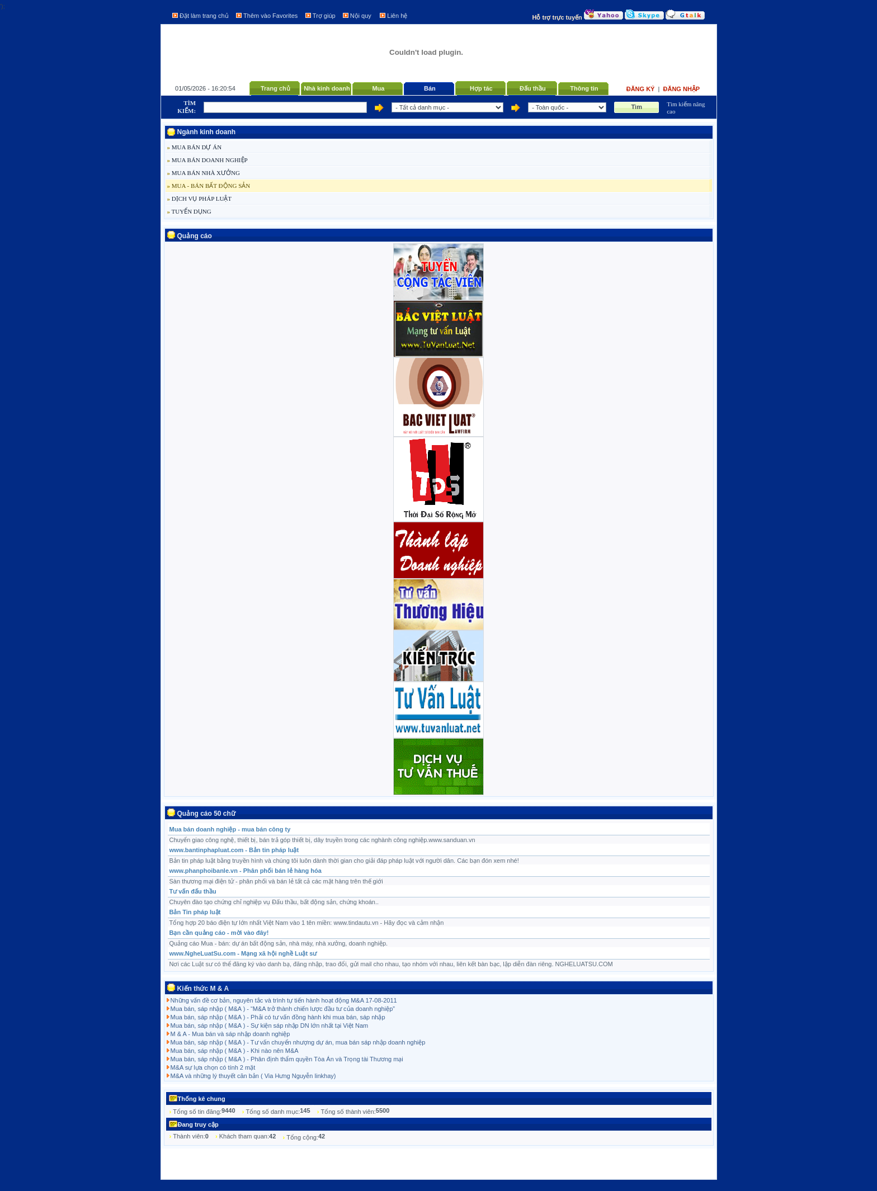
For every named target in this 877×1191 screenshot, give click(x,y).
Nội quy (360, 15)
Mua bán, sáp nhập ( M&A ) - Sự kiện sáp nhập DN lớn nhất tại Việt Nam (270, 1025)
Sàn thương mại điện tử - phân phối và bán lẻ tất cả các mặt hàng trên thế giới (276, 881)
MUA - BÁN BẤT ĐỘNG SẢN (209, 185)
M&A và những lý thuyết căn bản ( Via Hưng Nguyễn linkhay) (253, 1075)
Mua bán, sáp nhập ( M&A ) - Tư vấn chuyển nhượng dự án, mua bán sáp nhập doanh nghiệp (298, 1042)
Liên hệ (397, 15)
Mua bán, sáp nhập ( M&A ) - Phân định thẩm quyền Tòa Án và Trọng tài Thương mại (287, 1059)
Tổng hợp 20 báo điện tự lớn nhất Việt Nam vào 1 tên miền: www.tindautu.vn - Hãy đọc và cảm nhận (306, 922)
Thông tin (584, 88)
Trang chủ (275, 88)
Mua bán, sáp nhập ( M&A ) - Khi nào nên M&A (235, 1050)
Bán (430, 88)
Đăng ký (641, 89)
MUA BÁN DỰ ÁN (194, 147)
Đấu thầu (533, 88)
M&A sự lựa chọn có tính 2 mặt (213, 1067)
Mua (378, 88)
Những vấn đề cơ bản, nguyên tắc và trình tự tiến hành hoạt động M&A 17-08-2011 (284, 1000)
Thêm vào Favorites (270, 15)
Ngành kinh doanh (206, 132)
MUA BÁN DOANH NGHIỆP (207, 160)
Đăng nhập (681, 89)
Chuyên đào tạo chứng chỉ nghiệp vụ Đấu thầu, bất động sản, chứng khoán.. (274, 902)
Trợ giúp (324, 15)
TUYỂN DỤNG (189, 211)
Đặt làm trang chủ (204, 15)
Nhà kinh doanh (327, 88)
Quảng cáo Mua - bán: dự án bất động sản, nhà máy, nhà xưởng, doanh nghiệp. (278, 943)
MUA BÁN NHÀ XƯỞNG (203, 172)
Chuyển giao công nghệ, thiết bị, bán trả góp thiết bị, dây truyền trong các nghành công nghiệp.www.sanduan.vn (322, 839)
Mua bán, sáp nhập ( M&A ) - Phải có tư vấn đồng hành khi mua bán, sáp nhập (278, 1017)
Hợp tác (481, 88)
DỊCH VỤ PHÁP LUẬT (199, 198)
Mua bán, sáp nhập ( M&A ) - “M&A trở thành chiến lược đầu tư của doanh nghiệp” (283, 1008)
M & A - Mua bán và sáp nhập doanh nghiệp (230, 1034)
